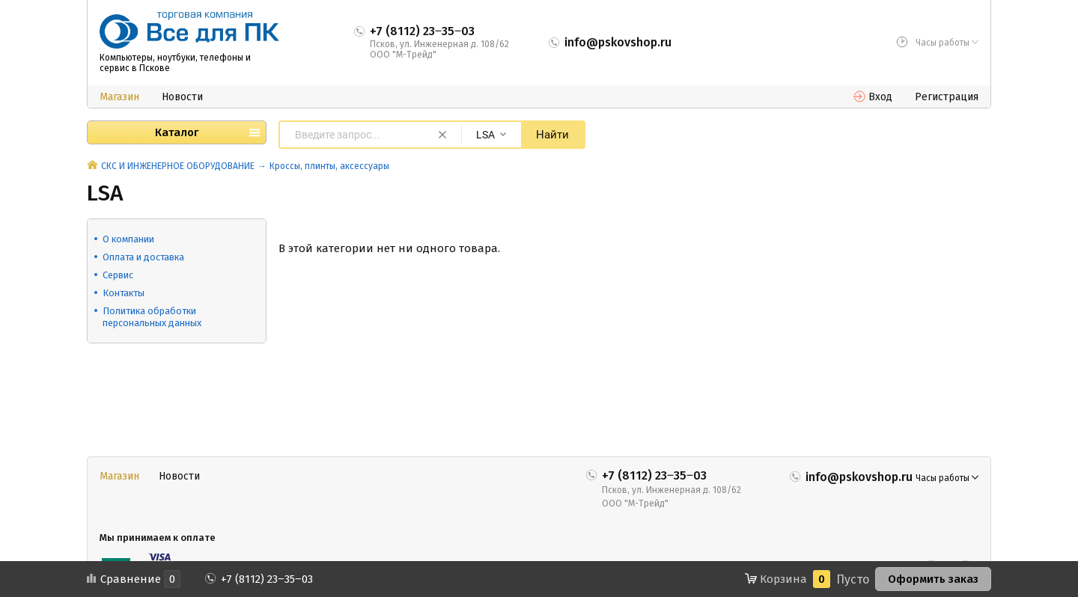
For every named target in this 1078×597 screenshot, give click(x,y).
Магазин (119, 97)
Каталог (176, 132)
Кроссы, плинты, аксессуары (329, 166)
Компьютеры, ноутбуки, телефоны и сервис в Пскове (175, 62)
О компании (128, 239)
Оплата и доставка (143, 257)
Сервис (118, 275)
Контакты (123, 292)
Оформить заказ (933, 579)
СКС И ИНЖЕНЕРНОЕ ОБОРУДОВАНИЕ (178, 166)
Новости (182, 97)
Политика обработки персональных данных (152, 316)
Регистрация (946, 97)
